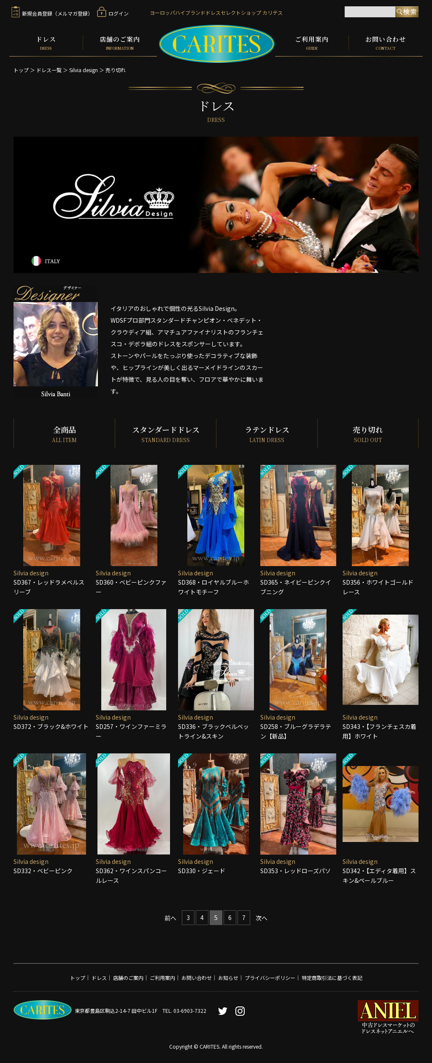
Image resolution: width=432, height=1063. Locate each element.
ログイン (113, 13)
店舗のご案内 (120, 43)
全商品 (64, 434)
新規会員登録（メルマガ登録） (52, 13)
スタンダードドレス (165, 434)
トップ (21, 69)
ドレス (46, 43)
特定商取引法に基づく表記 (332, 977)
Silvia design (83, 69)
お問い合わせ (386, 43)
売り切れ (115, 69)
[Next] (261, 918)
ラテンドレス (266, 434)
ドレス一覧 (49, 69)
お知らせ (228, 977)
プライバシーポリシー (270, 977)
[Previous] (170, 918)
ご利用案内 (311, 43)
